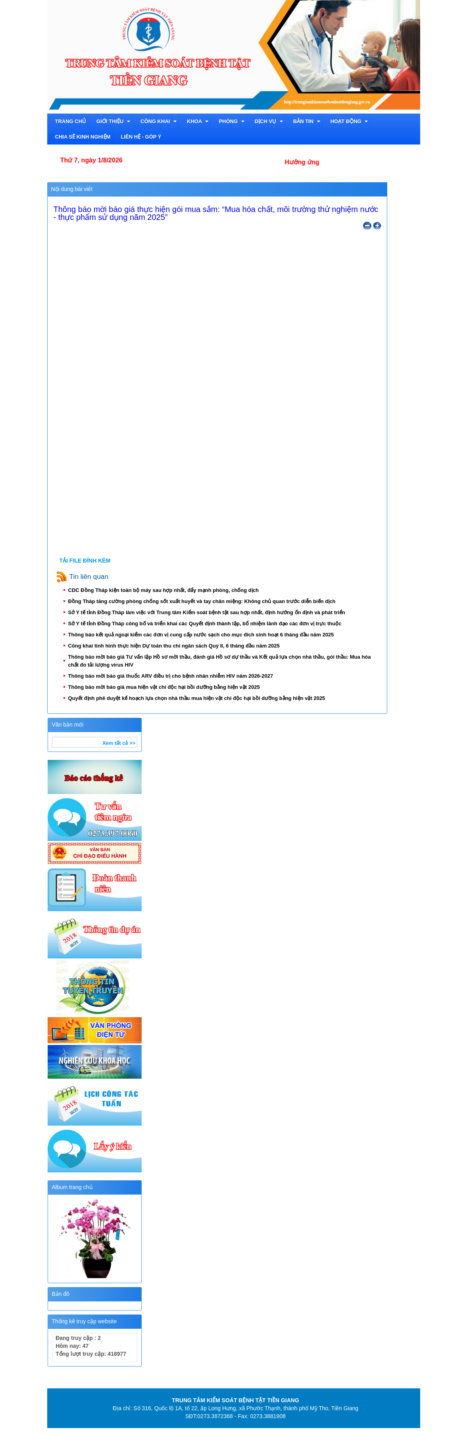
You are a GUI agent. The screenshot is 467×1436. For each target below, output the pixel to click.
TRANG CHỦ (70, 121)
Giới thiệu (113, 121)
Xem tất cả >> (118, 743)
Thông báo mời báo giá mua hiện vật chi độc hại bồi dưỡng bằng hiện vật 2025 (167, 687)
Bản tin (306, 121)
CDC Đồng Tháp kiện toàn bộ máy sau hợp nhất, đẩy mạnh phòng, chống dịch (166, 590)
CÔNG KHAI (158, 121)
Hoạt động (349, 121)
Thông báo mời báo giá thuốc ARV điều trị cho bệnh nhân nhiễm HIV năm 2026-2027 (173, 676)
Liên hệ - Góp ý (141, 137)
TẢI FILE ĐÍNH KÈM (85, 560)
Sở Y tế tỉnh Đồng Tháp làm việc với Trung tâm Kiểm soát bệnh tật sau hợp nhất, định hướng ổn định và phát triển (209, 612)
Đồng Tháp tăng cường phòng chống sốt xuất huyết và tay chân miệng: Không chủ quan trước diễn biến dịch (204, 601)
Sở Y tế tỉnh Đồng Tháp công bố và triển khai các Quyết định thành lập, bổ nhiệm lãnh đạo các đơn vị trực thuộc (207, 623)
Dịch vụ (269, 121)
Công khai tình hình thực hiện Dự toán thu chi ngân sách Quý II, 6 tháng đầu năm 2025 (177, 646)
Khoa (197, 121)
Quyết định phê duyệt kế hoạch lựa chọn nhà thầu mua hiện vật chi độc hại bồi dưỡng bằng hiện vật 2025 (199, 698)
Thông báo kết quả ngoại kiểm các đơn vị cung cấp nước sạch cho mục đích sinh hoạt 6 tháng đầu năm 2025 (204, 635)
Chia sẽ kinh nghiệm (83, 137)
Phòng (231, 121)
